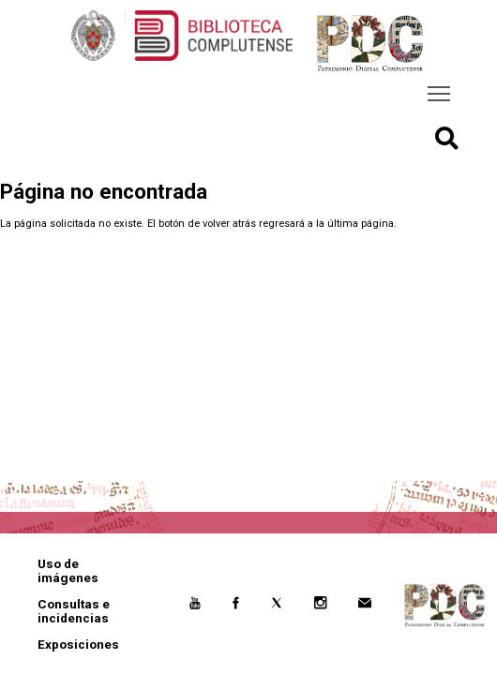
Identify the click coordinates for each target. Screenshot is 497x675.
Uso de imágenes (68, 571)
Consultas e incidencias (74, 611)
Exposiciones (78, 645)
